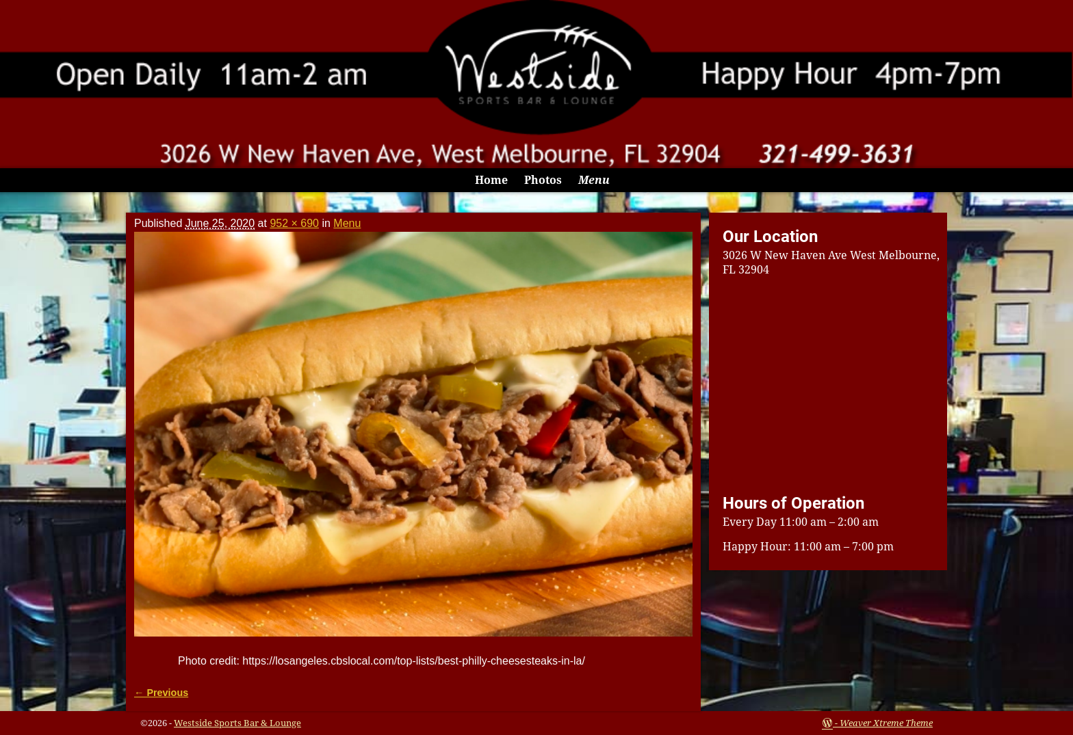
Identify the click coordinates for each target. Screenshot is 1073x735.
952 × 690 (294, 223)
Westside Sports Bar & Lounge (237, 723)
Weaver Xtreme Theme (886, 723)
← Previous (161, 692)
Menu (594, 180)
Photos (543, 180)
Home (491, 180)
